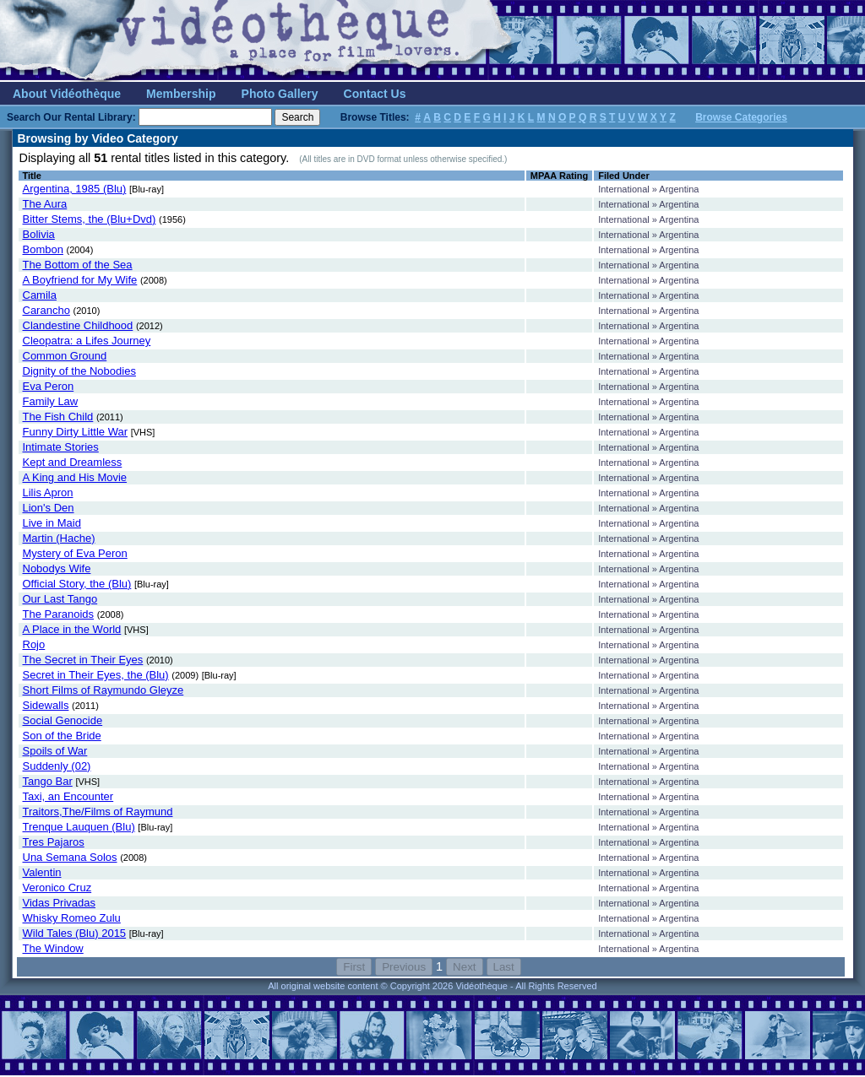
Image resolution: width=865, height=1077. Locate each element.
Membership (180, 93)
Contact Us (375, 93)
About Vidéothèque (67, 93)
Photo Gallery (280, 93)
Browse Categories (741, 117)
